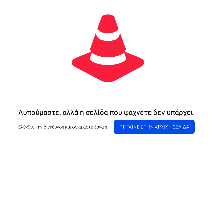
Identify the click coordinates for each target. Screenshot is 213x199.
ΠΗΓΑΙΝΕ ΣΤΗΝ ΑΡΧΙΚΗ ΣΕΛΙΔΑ (154, 127)
